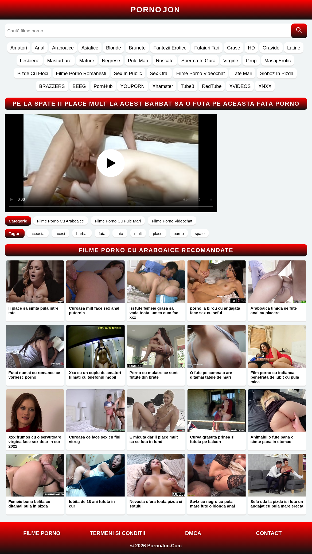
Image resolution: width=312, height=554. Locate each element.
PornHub (103, 86)
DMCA (193, 533)
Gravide (271, 48)
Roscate (165, 60)
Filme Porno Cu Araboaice (60, 221)
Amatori (18, 48)
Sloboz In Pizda (276, 73)
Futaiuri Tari (206, 48)
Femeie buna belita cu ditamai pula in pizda (29, 503)
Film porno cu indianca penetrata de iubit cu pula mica (275, 377)
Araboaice (63, 48)
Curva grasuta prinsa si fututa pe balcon (212, 439)
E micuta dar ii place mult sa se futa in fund (154, 439)
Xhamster (163, 86)
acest (60, 233)
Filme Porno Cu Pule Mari (118, 221)
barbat (82, 233)
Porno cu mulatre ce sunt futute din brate (154, 374)
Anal (39, 48)
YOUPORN (132, 86)
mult (138, 233)
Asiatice (89, 48)
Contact (269, 533)
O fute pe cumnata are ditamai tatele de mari (211, 374)
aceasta (37, 233)
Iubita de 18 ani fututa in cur (92, 503)
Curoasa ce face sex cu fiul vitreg (94, 439)
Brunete (137, 48)
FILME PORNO (41, 533)
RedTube (211, 86)
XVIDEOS (240, 86)
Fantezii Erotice (169, 48)
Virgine (230, 60)
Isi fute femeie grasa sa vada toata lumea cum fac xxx (154, 313)
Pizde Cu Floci (32, 73)
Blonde (113, 48)
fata (102, 233)
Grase (233, 48)
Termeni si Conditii (117, 533)
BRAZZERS (52, 86)
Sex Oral (159, 73)
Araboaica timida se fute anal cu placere (274, 310)
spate (200, 233)
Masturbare (59, 60)
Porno (155, 9)
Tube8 (187, 86)
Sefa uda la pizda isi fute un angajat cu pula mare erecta (277, 503)
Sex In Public (128, 73)
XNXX (264, 86)
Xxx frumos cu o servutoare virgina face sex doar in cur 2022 (35, 441)
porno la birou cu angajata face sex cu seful (215, 310)
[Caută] (299, 31)
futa (119, 233)
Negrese (111, 60)
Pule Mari (138, 60)
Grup (251, 60)
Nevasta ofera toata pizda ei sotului (156, 503)
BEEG (79, 86)
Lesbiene (29, 60)
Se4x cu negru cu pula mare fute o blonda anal (212, 503)
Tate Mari (242, 73)
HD (251, 48)
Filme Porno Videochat (200, 73)
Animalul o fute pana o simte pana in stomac (272, 439)
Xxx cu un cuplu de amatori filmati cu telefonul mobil (95, 374)
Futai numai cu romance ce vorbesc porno (34, 374)
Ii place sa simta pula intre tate (33, 310)
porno (179, 233)
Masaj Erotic (277, 60)
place (157, 233)
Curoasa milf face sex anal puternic (94, 310)
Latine (293, 48)
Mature (86, 60)
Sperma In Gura (198, 60)
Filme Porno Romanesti (81, 73)
